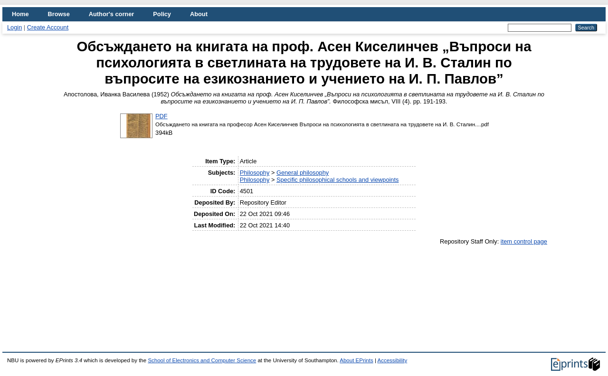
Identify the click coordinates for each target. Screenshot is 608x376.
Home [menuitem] (20, 14)
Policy (162, 14)
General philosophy (302, 172)
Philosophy (255, 172)
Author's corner (111, 14)
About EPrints (356, 360)
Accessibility (392, 360)
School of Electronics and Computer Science (202, 360)
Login (14, 27)
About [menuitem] (199, 14)
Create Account (48, 27)
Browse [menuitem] (59, 14)
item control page (524, 241)
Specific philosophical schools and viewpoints (337, 179)
